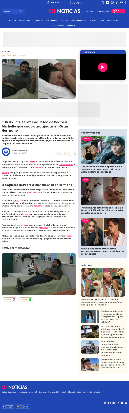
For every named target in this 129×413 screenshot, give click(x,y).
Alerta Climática (114, 20)
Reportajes (38, 20)
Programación (103, 11)
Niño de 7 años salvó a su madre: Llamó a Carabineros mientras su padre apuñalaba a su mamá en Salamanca (112, 332)
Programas (88, 11)
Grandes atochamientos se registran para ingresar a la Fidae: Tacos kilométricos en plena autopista (112, 348)
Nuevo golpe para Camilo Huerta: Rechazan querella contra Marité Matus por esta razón (102, 251)
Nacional (12, 20)
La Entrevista (58, 25)
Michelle (37, 167)
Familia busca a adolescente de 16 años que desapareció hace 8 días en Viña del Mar (112, 363)
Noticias (6, 51)
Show (101, 20)
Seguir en (9, 299)
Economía (64, 20)
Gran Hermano (66, 164)
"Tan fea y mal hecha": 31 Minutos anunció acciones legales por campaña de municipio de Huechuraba (102, 302)
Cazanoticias (51, 20)
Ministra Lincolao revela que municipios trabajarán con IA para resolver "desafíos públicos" (112, 316)
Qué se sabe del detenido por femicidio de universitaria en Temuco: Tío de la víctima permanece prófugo (101, 169)
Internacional (24, 20)
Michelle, (26, 214)
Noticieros (71, 25)
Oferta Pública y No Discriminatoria (84, 392)
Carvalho (37, 206)
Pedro (32, 162)
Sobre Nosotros (9, 392)
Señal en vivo (116, 11)
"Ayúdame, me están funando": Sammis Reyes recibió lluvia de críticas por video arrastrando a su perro (102, 210)
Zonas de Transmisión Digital (52, 392)
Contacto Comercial (27, 392)
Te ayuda (93, 20)
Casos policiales (78, 20)
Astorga (5, 172)
